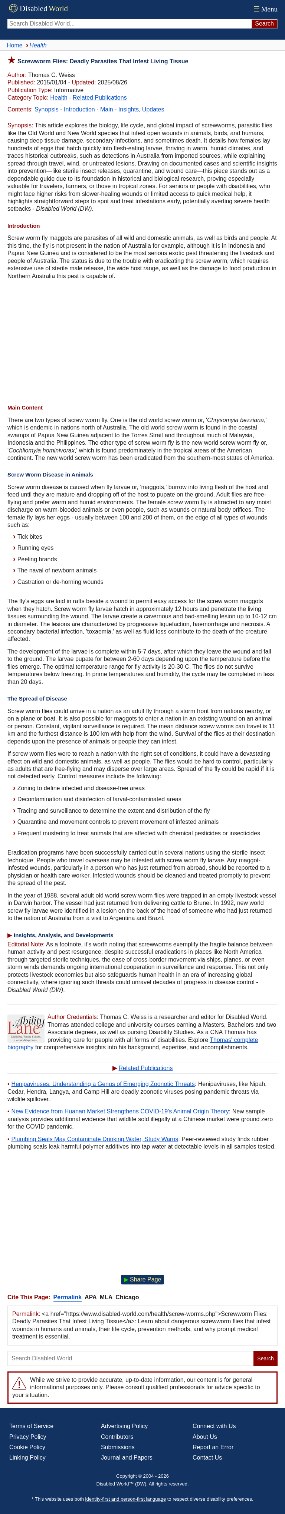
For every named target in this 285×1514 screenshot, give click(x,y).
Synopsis (47, 109)
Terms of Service (31, 1426)
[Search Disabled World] (129, 24)
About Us (205, 1437)
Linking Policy (27, 1457)
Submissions (118, 1447)
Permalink (67, 1297)
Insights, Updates (141, 109)
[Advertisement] (142, 343)
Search (265, 1358)
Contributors (117, 1437)
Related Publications (100, 97)
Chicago (127, 1297)
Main (106, 109)
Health (58, 97)
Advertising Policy (124, 1426)
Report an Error (213, 1447)
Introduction (79, 109)
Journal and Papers (127, 1457)
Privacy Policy (27, 1437)
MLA (106, 1297)
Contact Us (207, 1457)
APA (91, 1297)
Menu (265, 9)
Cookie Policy (27, 1447)
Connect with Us (214, 1426)
